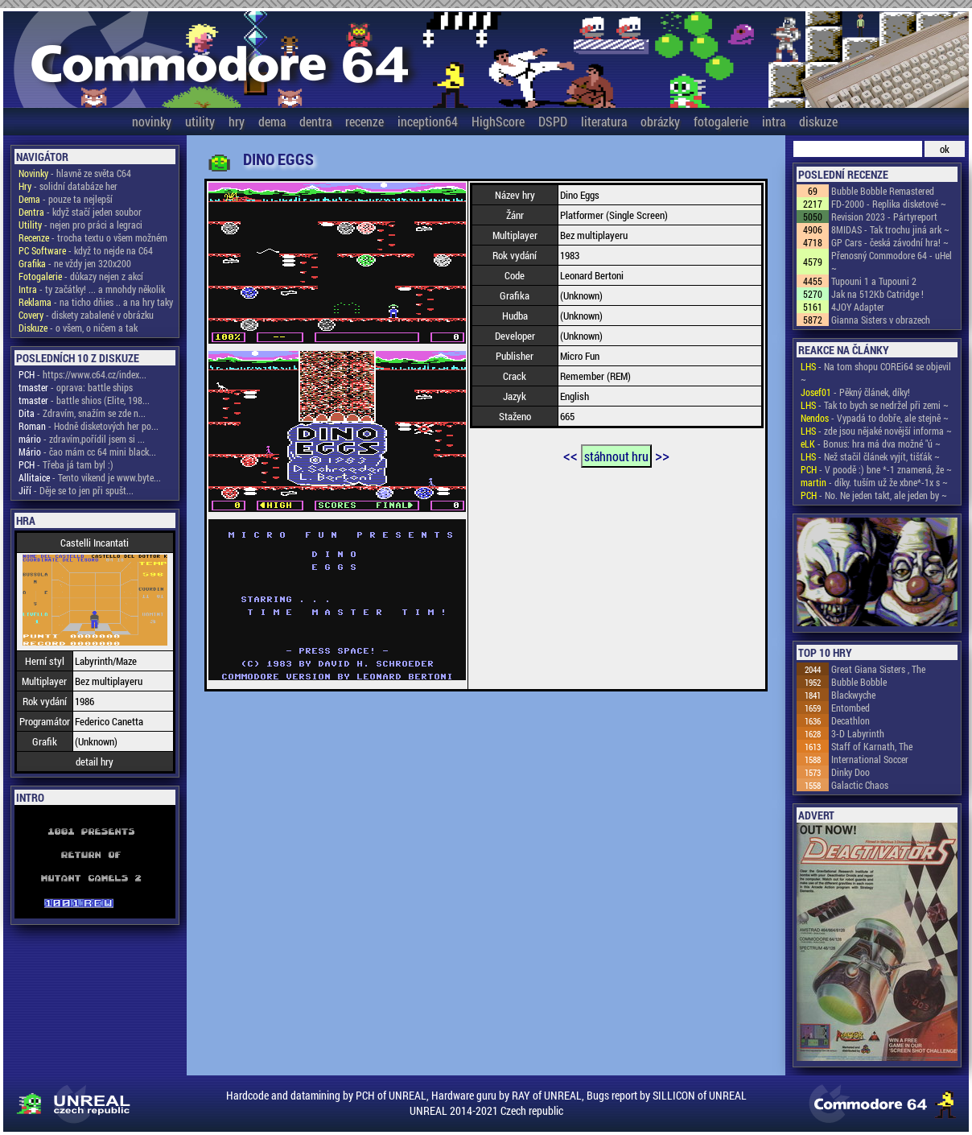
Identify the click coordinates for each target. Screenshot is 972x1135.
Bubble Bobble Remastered (882, 190)
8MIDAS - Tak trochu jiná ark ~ (890, 229)
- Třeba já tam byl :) (66, 464)
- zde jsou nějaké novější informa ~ (876, 430)
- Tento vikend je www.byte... (90, 477)
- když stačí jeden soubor (80, 211)
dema (272, 121)
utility (200, 121)
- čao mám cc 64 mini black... (87, 451)
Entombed (850, 707)
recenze (364, 121)
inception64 (427, 121)
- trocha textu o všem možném (93, 237)
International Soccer (869, 759)
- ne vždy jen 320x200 (75, 263)
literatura (604, 121)
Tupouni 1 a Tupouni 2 (873, 280)
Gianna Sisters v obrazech (880, 319)
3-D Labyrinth (857, 733)
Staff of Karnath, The (871, 746)
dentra (315, 121)
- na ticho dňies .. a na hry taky (96, 301)
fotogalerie (721, 121)
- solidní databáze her (68, 186)
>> (662, 454)
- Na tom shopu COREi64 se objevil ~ (876, 373)
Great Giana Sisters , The (878, 668)
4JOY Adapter (857, 306)
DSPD (552, 121)
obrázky (660, 121)
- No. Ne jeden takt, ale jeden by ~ (874, 495)
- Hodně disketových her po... (89, 425)
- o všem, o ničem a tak (78, 327)
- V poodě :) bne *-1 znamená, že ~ (876, 469)
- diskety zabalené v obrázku (86, 314)
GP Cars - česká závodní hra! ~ (890, 242)
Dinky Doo (850, 772)
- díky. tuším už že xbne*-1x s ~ (874, 482)
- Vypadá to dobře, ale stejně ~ (875, 417)
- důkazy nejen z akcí (81, 276)
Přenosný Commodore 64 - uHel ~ (891, 261)
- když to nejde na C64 (86, 250)
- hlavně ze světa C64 (75, 173)
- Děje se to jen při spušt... (76, 490)
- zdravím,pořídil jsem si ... (82, 438)
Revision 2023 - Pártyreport (884, 216)
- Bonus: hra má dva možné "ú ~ (871, 443)
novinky (151, 121)
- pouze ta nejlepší (66, 198)
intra (773, 121)
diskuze (818, 121)
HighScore (498, 121)
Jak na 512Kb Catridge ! (877, 293)
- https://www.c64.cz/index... (82, 374)
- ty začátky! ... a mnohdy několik (92, 289)
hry (237, 121)
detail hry (94, 761)
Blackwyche (853, 694)
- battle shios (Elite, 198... (84, 400)
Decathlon (850, 720)
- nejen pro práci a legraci (80, 224)
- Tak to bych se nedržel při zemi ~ (875, 404)
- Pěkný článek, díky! (855, 392)
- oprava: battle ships (76, 387)
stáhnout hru (616, 456)
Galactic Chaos (859, 784)
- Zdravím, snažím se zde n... (82, 413)
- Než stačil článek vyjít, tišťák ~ (870, 456)
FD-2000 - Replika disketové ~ (888, 203)
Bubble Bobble (859, 681)
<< (570, 454)
